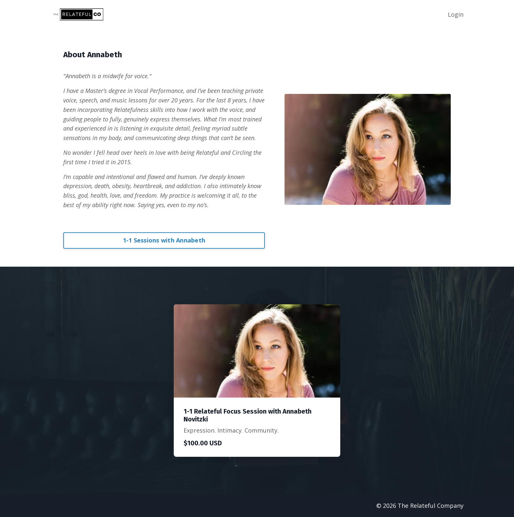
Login (456, 14)
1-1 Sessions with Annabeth (164, 240)
